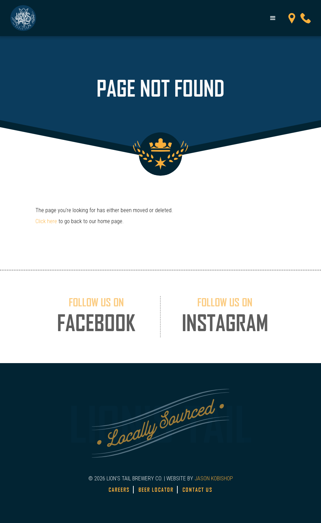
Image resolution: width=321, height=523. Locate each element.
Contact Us (197, 489)
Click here (46, 221)
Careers (119, 489)
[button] (273, 18)
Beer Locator (156, 489)
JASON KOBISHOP (214, 478)
